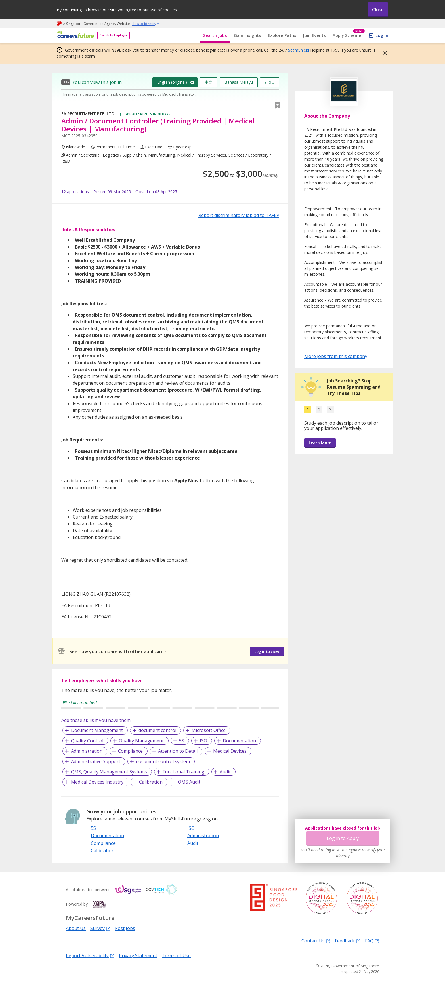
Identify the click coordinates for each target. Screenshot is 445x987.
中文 (209, 82)
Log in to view (266, 651)
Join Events (314, 35)
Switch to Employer (113, 35)
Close (378, 10)
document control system (163, 761)
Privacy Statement (138, 955)
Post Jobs (125, 928)
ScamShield (298, 50)
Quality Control (87, 741)
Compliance (130, 751)
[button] (383, 53)
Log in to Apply (343, 838)
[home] (74, 35)
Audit (225, 772)
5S (181, 741)
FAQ (372, 940)
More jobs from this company (335, 356)
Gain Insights (247, 35)
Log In (381, 35)
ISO (203, 741)
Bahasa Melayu (238, 82)
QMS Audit (189, 782)
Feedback (347, 940)
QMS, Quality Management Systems (109, 772)
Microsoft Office (209, 730)
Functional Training (183, 772)
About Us (76, 928)
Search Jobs (215, 35)
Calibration (151, 782)
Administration (86, 751)
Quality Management (141, 741)
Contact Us (315, 940)
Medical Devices (230, 751)
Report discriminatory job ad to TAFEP (238, 215)
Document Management (97, 730)
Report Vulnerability (90, 955)
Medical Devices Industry (97, 782)
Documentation (239, 741)
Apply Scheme (349, 35)
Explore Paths (282, 35)
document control (157, 730)
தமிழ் (269, 82)
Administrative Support (95, 761)
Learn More (320, 442)
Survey (100, 928)
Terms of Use (176, 955)
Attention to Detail (178, 751)
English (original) (172, 82)
